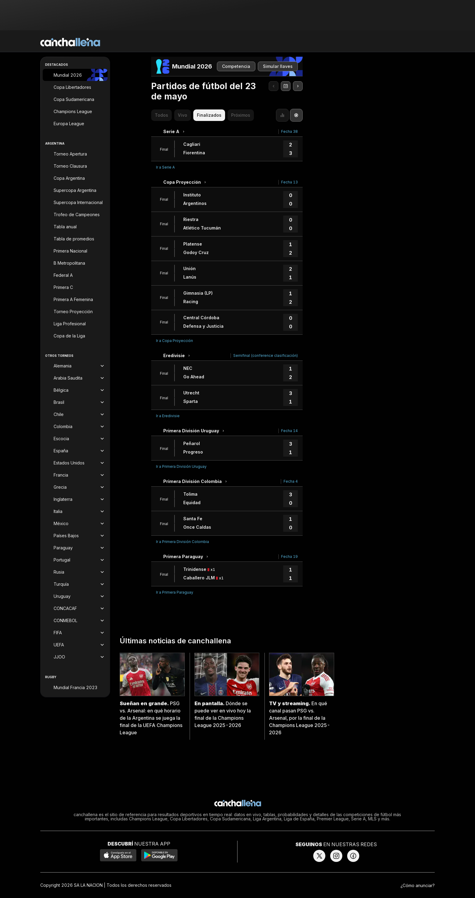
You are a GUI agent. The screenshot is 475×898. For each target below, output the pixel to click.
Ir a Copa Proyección (174, 340)
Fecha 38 (289, 131)
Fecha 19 (289, 556)
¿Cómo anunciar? (417, 885)
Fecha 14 (289, 430)
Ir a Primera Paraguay (174, 592)
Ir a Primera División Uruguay (181, 466)
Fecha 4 (291, 481)
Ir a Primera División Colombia (182, 541)
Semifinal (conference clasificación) (265, 355)
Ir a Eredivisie (168, 416)
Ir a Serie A (165, 167)
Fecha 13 (289, 182)
